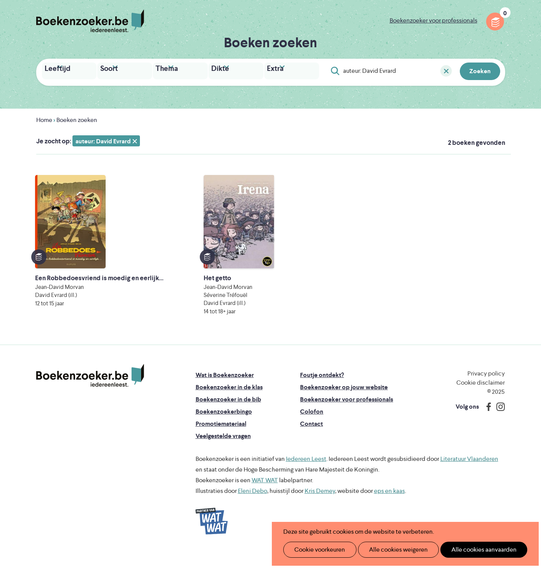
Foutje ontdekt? (322, 389)
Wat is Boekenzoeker (225, 389)
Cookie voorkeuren (316, 550)
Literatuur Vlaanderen (469, 473)
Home (44, 118)
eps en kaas (389, 505)
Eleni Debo (252, 505)
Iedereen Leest (306, 473)
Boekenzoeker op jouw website (344, 401)
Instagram (498, 421)
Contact (311, 438)
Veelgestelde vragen (223, 450)
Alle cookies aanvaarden (471, 550)
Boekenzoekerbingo (224, 426)
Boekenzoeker (90, 21)
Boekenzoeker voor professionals (433, 20)
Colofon (311, 426)
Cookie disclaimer (480, 397)
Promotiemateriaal (221, 438)
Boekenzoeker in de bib (228, 413)
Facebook (487, 421)
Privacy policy (486, 387)
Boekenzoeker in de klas (229, 401)
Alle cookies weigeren (390, 550)
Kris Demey (320, 505)
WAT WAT (265, 494)
